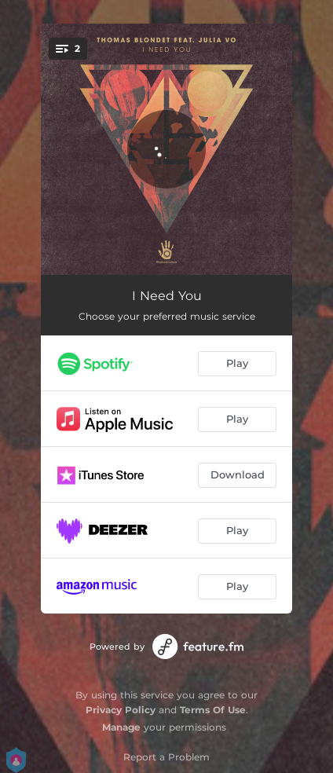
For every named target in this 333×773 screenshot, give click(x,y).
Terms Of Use (213, 710)
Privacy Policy (121, 710)
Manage (121, 727)
